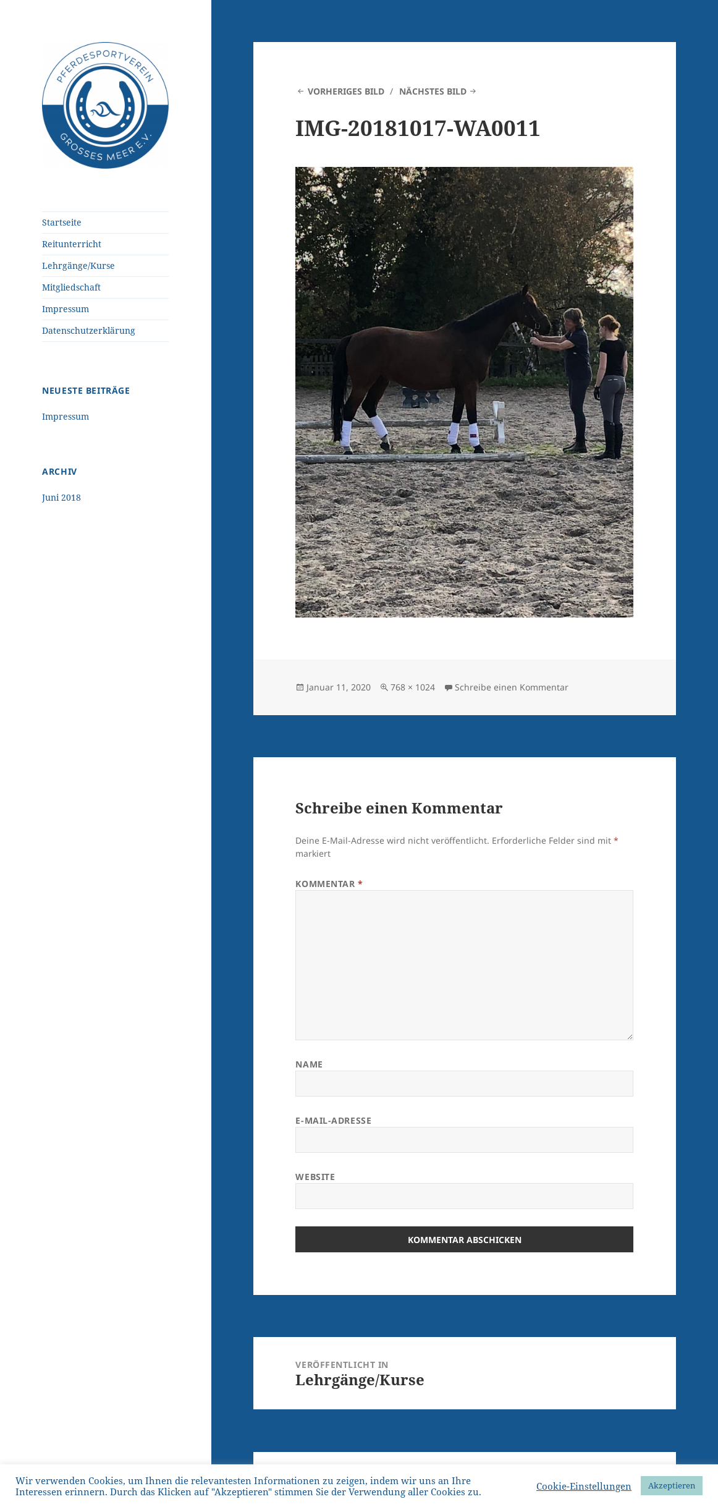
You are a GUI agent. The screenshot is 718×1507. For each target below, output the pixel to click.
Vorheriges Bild (346, 91)
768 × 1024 (413, 687)
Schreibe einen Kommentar (511, 687)
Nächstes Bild (433, 91)
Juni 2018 (61, 497)
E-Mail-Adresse (333, 1120)
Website (315, 1176)
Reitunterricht (71, 244)
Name (309, 1064)
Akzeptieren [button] (671, 1485)
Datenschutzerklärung (88, 330)
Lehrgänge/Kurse (78, 265)
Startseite (62, 222)
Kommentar (329, 883)
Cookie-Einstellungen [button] (583, 1486)
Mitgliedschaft (71, 287)
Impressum (65, 309)
